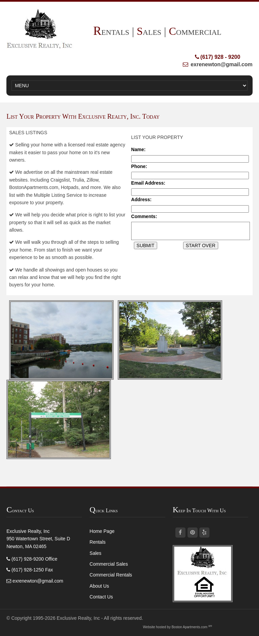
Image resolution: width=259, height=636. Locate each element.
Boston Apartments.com (189, 627)
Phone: (139, 166)
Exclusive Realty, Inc (78, 618)
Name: (138, 149)
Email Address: (148, 183)
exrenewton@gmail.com (222, 64)
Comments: (144, 216)
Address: (141, 199)
